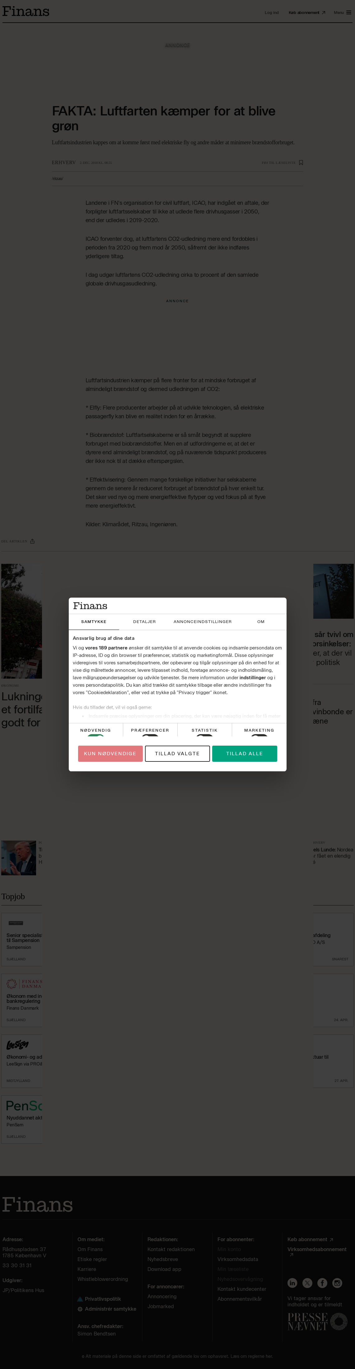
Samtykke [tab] (93, 621)
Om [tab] (261, 621)
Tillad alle (244, 753)
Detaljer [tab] (144, 621)
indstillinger (253, 677)
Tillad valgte (177, 753)
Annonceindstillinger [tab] (203, 621)
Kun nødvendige (110, 753)
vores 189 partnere (106, 648)
